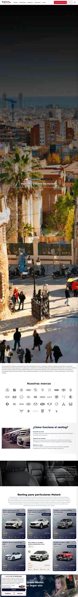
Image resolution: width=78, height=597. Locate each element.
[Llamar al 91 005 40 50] (70, 2)
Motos (44, 2)
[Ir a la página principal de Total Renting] (26, 179)
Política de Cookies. (6, 587)
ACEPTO (14, 589)
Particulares (22, 2)
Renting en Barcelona (46, 179)
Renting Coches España (34, 179)
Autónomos (37, 2)
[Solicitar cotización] (60, 2)
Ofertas (16, 2)
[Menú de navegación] (74, 2)
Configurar (8, 593)
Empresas (30, 2)
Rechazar (20, 593)
